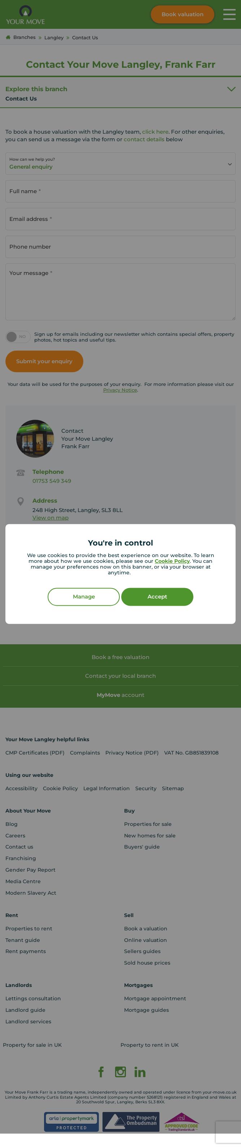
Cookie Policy (172, 561)
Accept (157, 596)
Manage (84, 596)
